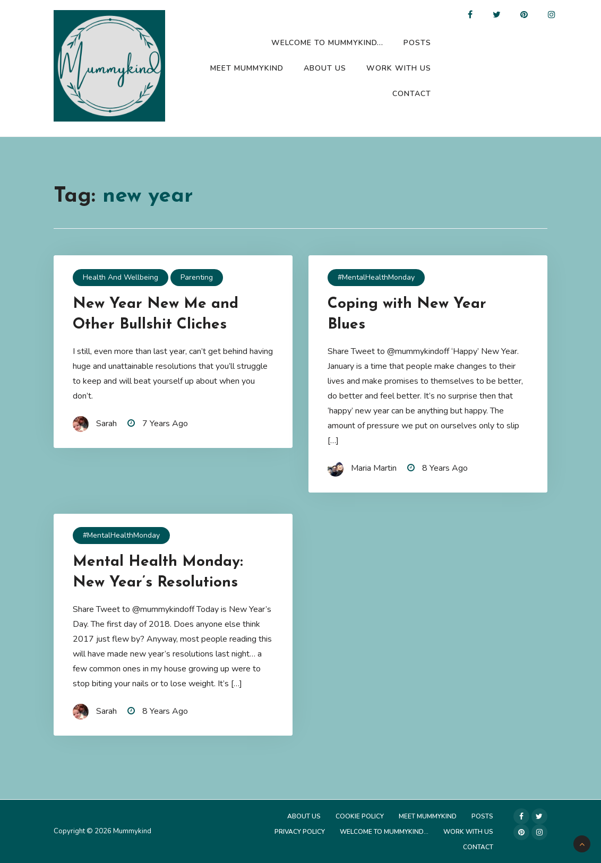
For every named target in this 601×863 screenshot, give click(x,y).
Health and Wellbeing (120, 277)
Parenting (197, 277)
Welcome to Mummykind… (327, 43)
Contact (411, 94)
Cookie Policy (360, 816)
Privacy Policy (299, 831)
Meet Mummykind (247, 68)
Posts (417, 43)
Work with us (398, 68)
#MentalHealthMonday (376, 277)
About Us (325, 68)
